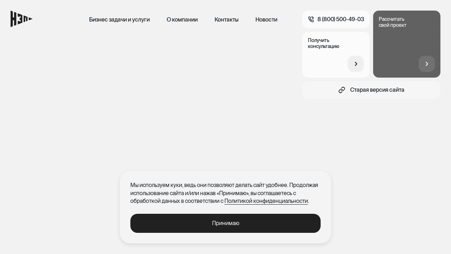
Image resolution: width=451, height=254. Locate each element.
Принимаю (225, 223)
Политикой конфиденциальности (266, 201)
